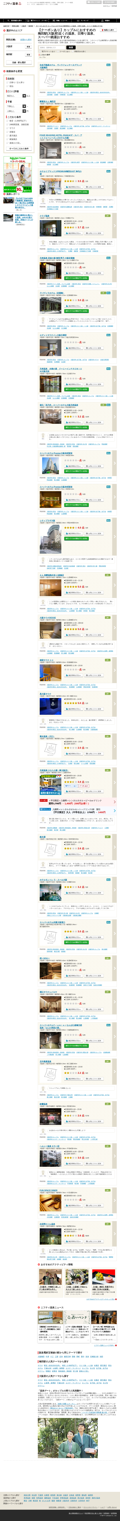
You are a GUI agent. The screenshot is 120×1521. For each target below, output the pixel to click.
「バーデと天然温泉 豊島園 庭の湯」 (94, 1412)
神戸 (88, 1501)
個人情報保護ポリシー (76, 1513)
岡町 (78, 1356)
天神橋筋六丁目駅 (52, 209)
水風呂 (96, 1365)
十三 (52, 1356)
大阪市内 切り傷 (89, 207)
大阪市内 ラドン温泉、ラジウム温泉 (58, 284)
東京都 (59, 1495)
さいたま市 (46, 1501)
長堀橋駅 (57, 653)
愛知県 (84, 1495)
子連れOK (47, 1368)
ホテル (40, 1368)
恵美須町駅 (64, 1217)
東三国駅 (63, 830)
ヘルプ (102, 1507)
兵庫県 (46, 1495)
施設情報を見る (74, 80)
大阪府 (65, 1495)
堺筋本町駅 (102, 566)
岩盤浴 (54, 1371)
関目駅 (69, 1139)
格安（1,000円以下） (70, 1365)
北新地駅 (50, 94)
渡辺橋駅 (63, 128)
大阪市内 (65, 1501)
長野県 (77, 1495)
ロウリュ (41, 1371)
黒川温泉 (81, 1498)
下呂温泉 (55, 1498)
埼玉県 (34, 1495)
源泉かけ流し (84, 1371)
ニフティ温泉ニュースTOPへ (104, 1345)
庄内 (61, 1356)
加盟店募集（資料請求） (57, 1507)
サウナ (40, 1365)
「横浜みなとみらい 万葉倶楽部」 (61, 1408)
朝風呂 (48, 1371)
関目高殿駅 (76, 1139)
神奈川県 (27, 1495)
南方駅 (56, 830)
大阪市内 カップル (63, 92)
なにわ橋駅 (50, 286)
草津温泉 (27, 1498)
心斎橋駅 (64, 480)
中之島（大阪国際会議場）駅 (56, 446)
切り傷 (75, 1371)
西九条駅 (77, 763)
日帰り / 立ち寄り (16, 82)
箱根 (33, 1498)
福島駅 (49, 164)
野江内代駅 (85, 1139)
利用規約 (106, 1513)
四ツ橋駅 (79, 611)
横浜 (25, 1501)
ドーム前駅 (84, 763)
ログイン (106, 6)
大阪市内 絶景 (75, 162)
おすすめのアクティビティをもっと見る (101, 1299)
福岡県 (90, 1495)
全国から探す (26, 39)
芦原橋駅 (83, 1183)
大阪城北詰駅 (67, 915)
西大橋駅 (57, 480)
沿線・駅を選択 (19, 62)
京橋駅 (96, 913)
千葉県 (40, 1495)
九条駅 (70, 763)
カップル (85, 1368)
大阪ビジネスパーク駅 (54, 915)
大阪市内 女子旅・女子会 (81, 126)
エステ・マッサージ (73, 1368)
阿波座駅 (104, 444)
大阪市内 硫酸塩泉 (66, 207)
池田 (101, 1356)
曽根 (73, 1356)
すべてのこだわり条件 (19, 149)
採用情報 (114, 1513)
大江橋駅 (70, 94)
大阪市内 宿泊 (51, 92)
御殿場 (58, 1501)
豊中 (82, 1356)
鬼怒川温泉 (96, 1498)
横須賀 (35, 1501)
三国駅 (107, 828)
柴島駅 (77, 873)
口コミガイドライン (91, 1507)
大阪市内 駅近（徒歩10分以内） (100, 92)
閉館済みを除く (80, 51)
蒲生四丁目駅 (51, 1259)
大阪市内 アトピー (53, 126)
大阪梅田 (41, 1356)
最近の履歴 (110, 2)
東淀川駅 (57, 951)
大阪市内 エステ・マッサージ (100, 126)
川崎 (30, 1501)
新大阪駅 (50, 830)
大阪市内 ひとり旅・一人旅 (79, 92)
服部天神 (67, 1356)
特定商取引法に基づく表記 (93, 1513)
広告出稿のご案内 (75, 1507)
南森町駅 (50, 362)
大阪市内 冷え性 (106, 284)
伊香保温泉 (64, 1498)
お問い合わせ (112, 1507)
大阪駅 (56, 94)
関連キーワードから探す (13, 1503)
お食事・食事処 (58, 1368)
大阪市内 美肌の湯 (84, 828)
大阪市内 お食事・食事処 (105, 651)
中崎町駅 (63, 94)
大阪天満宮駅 (104, 360)
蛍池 (87, 1356)
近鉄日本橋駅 (97, 985)
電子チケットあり (48, 51)
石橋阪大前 (94, 1356)
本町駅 (109, 478)
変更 (28, 47)
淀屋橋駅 (64, 286)
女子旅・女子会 (102, 1368)
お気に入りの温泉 (94, 2)
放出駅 (65, 1259)
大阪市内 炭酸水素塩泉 (54, 566)
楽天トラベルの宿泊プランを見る (76, 85)
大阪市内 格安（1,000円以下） (57, 251)
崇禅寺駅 (71, 873)
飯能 (53, 1501)
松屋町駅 (95, 687)
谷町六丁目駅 (87, 985)
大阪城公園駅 (77, 915)
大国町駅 (57, 1217)
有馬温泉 (39, 1498)
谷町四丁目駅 (51, 568)
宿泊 (109, 1365)
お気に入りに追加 (95, 80)
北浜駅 (57, 286)
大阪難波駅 (94, 729)
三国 (56, 1356)
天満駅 (111, 207)
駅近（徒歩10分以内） (52, 1365)
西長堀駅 (75, 446)
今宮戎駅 (50, 1217)
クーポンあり (65, 51)
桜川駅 (77, 1183)
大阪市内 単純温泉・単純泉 (55, 444)
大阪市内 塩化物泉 (53, 207)
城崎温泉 (47, 1498)
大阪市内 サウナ (93, 360)
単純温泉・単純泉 (65, 1371)
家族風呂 (13, 139)
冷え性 (92, 1368)
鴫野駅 (111, 1257)
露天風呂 (103, 1365)
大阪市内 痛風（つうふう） (91, 284)
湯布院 (87, 1498)
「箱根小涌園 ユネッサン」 (66, 1404)
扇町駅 (105, 207)
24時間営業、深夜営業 (19, 125)
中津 (47, 1356)
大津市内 (81, 1501)
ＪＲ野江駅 (94, 1139)
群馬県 (52, 1495)
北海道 (71, 1495)
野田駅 (69, 446)
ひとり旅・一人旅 (86, 1365)
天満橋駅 (57, 362)
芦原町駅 (70, 1183)
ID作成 (114, 6)
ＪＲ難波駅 (94, 1018)
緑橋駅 (59, 1259)
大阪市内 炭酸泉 (52, 828)
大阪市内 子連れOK (66, 1095)
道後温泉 (73, 1498)
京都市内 (73, 1501)
